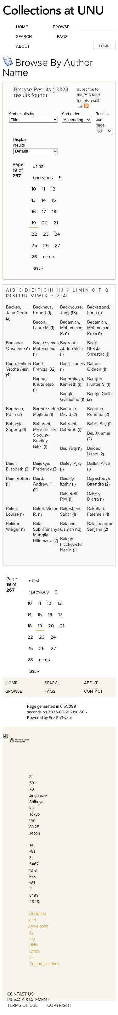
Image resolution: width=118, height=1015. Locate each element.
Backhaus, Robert (43, 309)
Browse (61, 27)
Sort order (70, 113)
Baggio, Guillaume (69, 396)
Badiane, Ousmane (15, 345)
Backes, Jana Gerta (16, 309)
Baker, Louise (12, 511)
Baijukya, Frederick (42, 466)
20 (45, 223)
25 (34, 245)
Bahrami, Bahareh (68, 426)
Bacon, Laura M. (41, 325)
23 (45, 234)
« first (38, 166)
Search (24, 36)
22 (34, 234)
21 (55, 223)
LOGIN (104, 46)
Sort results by (21, 113)
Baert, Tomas (72, 363)
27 (57, 245)
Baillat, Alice (98, 463)
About (23, 46)
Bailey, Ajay (71, 463)
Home (22, 27)
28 (34, 257)
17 (44, 211)
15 (54, 200)
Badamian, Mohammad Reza (98, 328)
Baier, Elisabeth (15, 466)
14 (44, 200)
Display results (19, 142)
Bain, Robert (18, 478)
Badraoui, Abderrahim (71, 345)
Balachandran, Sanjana (101, 526)
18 (54, 211)
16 (33, 211)
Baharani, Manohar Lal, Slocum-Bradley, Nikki (45, 435)
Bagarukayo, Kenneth (72, 381)
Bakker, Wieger (13, 526)
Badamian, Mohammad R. (71, 328)
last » (38, 268)
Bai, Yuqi (68, 448)
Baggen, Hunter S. (96, 381)
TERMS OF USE (22, 1005)
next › (48, 257)
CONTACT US (20, 994)
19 (33, 223)
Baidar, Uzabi (93, 451)
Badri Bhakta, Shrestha (95, 348)
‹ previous (43, 177)
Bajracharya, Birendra (99, 481)
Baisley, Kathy (67, 481)
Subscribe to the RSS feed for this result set (88, 98)
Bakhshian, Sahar (70, 511)
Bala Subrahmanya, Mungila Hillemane (46, 532)
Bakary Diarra (93, 496)
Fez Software (60, 717)
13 (33, 200)
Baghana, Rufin (15, 411)
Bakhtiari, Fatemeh (96, 511)
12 (53, 189)
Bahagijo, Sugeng (15, 426)
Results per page (102, 119)
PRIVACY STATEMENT (28, 999)
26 (46, 245)
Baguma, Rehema (95, 411)
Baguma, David (68, 411)
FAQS (50, 691)
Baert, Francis (40, 366)
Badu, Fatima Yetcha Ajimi (18, 366)
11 (43, 189)
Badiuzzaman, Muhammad (46, 345)
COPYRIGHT (59, 1005)
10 (33, 189)
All (65, 295)
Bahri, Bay (97, 424)
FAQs (62, 36)
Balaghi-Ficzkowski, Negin (71, 544)
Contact (93, 691)
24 (57, 234)
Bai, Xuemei (98, 433)
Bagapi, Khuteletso (43, 381)
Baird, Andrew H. (43, 481)
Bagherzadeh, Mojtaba (46, 411)
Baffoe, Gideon (94, 366)
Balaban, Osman (68, 526)
